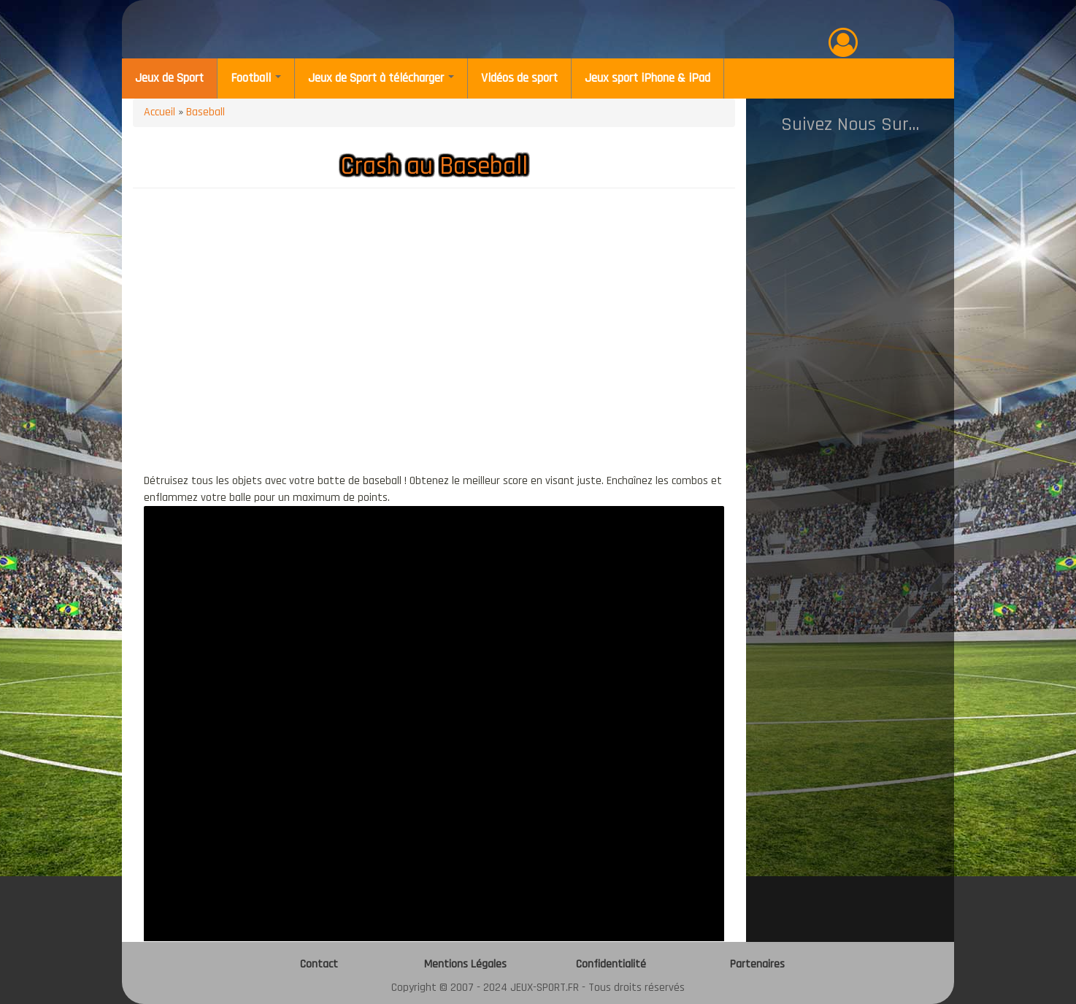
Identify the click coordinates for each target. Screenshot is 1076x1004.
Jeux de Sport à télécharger (381, 78)
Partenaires (757, 964)
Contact (319, 964)
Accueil (159, 112)
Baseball (205, 112)
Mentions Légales (465, 964)
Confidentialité (611, 964)
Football (256, 78)
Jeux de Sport (169, 78)
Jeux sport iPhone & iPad (647, 78)
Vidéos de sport (519, 78)
